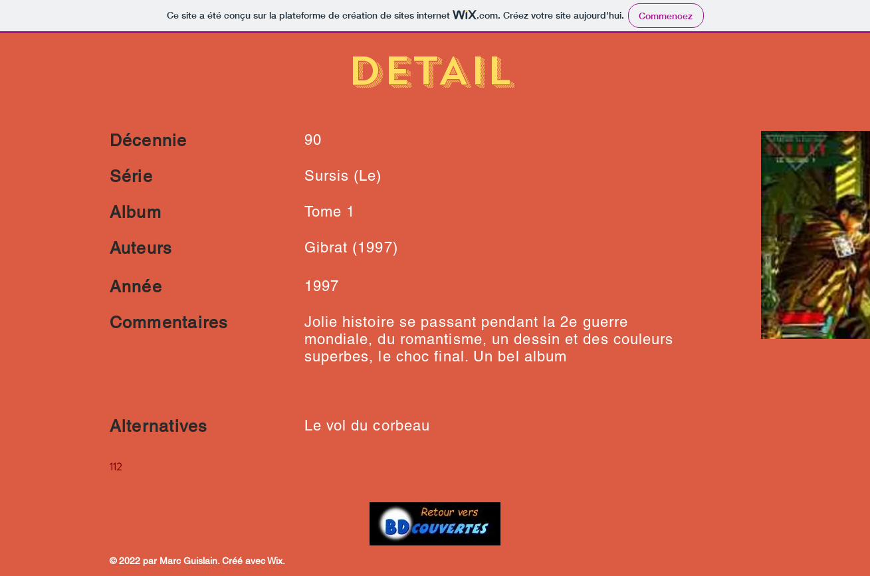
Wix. (276, 560)
